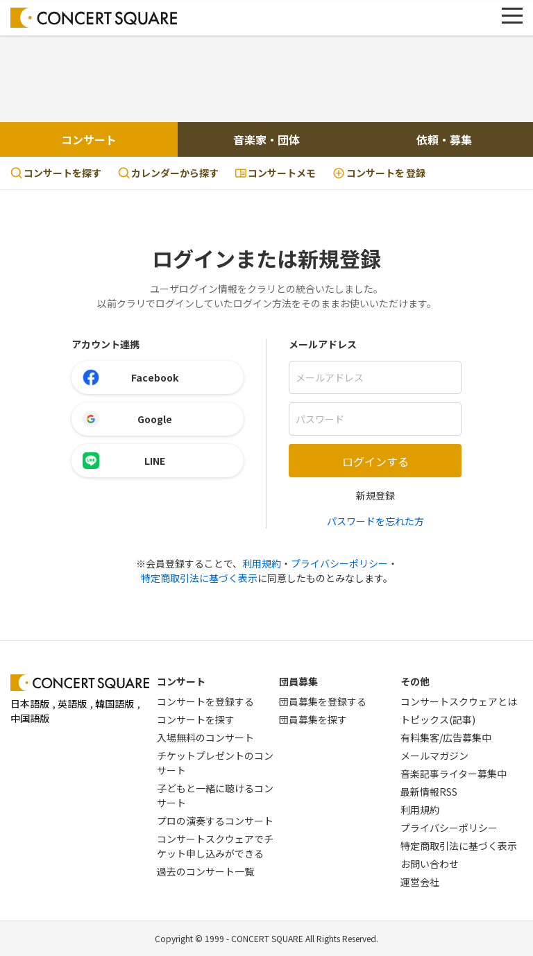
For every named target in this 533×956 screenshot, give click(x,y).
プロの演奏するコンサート (215, 821)
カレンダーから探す (168, 173)
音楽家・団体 (266, 139)
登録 (378, 173)
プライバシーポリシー (339, 563)
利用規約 (261, 563)
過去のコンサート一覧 (205, 871)
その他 (415, 681)
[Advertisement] (266, 77)
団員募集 (298, 681)
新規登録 (375, 495)
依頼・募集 (444, 139)
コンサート (89, 139)
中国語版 (29, 718)
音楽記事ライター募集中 (453, 773)
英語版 (72, 703)
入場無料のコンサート (205, 737)
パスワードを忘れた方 (375, 521)
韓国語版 (114, 703)
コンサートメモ (275, 173)
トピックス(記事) (437, 719)
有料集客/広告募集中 (445, 737)
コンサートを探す (55, 173)
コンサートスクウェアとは (458, 701)
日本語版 (29, 703)
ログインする (375, 461)
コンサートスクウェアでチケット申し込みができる (215, 846)
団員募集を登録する (322, 701)
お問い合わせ (429, 864)
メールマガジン (434, 755)
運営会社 (419, 882)
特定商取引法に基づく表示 (199, 578)
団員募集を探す (313, 719)
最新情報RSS (428, 792)
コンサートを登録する (205, 701)
